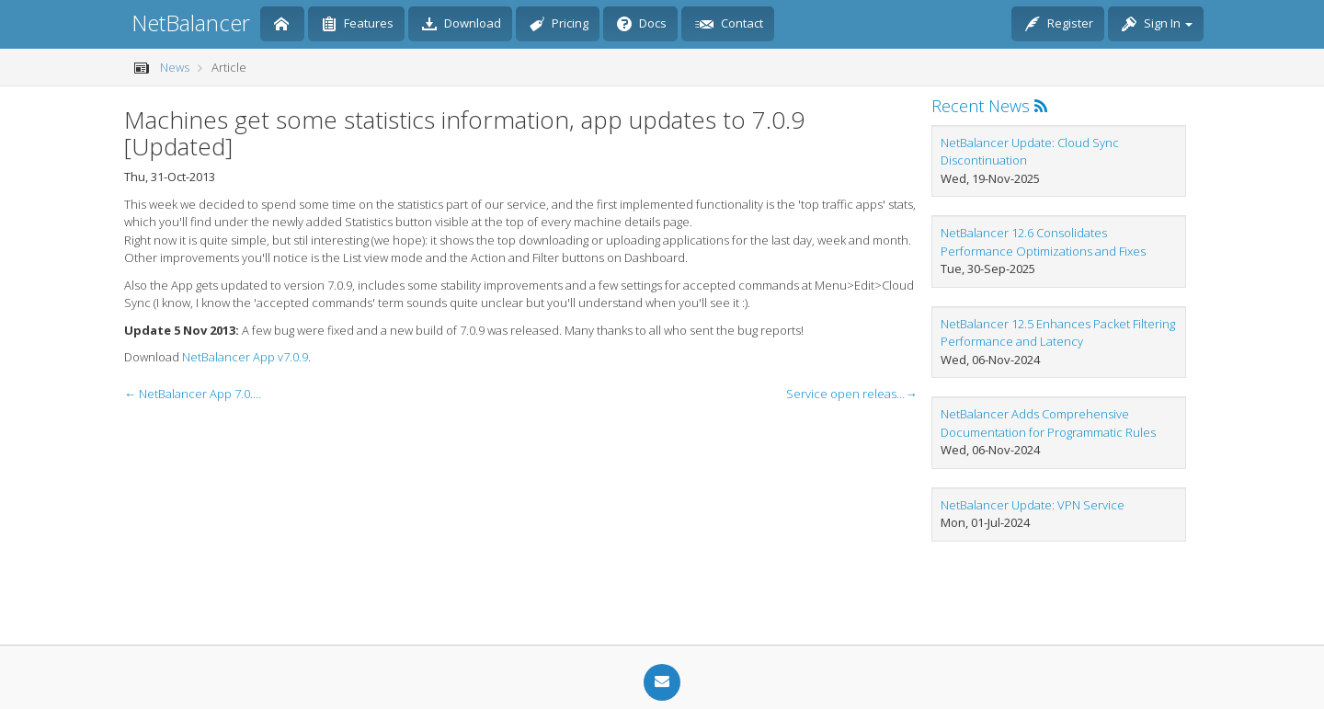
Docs (642, 25)
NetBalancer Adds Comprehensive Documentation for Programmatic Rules (1048, 423)
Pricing (559, 25)
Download (461, 25)
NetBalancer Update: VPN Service (1032, 505)
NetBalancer (190, 22)
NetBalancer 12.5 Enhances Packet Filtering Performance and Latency (1058, 332)
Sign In (1157, 25)
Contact (729, 25)
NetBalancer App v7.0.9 (245, 357)
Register (1059, 25)
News (174, 67)
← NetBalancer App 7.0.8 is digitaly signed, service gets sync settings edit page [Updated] (193, 393)
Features (358, 25)
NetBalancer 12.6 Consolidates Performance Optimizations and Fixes (1043, 241)
